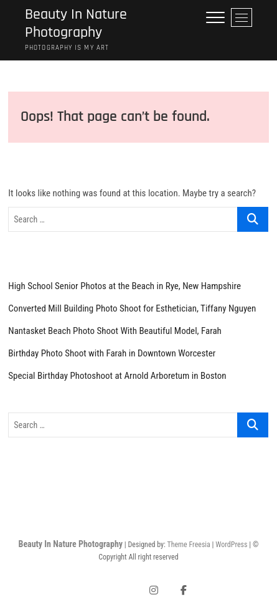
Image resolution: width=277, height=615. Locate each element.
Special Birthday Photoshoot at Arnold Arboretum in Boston (117, 375)
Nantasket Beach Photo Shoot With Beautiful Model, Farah (115, 330)
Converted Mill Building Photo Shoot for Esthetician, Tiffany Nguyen (132, 308)
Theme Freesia (188, 544)
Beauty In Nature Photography (76, 24)
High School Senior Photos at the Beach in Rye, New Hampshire (124, 286)
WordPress (231, 544)
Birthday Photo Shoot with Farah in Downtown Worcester (111, 353)
